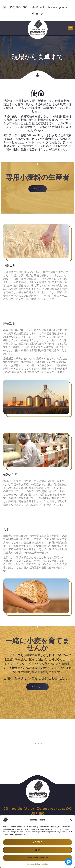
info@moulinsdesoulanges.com (49, 7)
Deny (37, 850)
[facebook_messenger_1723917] (68, 861)
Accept (37, 842)
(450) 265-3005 (18, 7)
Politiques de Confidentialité (37, 864)
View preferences (37, 858)
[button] (70, 819)
